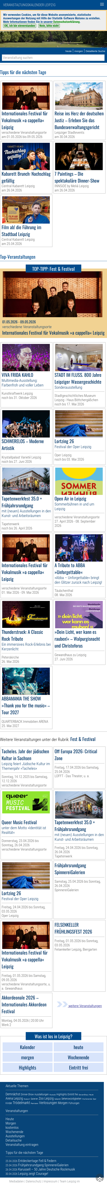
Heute (91, 1095)
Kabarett (57, 1099)
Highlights (61, 1094)
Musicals (52, 1095)
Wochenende (87, 1099)
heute (68, 51)
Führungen (73, 1103)
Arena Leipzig (14, 1098)
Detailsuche (14, 1140)
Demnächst (13, 1094)
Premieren (34, 1103)
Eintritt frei (73, 1094)
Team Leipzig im (70, 1181)
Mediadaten (16, 1181)
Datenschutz (33, 1181)
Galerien (34, 1099)
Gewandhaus (83, 1095)
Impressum (50, 1181)
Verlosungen (48, 1103)
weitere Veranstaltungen (79, 1006)
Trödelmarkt (21, 1103)
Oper (94, 1099)
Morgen (63, 1103)
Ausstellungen (41, 1094)
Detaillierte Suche (95, 51)
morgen (78, 51)
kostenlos (12, 1127)
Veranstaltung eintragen (22, 1144)
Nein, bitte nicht (49, 25)
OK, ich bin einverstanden (19, 25)
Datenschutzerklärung (66, 22)
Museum (27, 1099)
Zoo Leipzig (46, 1098)
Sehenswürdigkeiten (71, 1098)
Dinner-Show (27, 1094)
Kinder (9, 1103)
